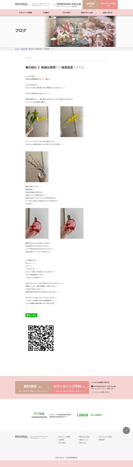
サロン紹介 (66, 12)
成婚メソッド (83, 440)
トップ (17, 49)
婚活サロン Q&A (87, 12)
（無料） (91, 4)
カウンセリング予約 (105, 437)
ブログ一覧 (24, 49)
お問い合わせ (107, 12)
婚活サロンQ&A (84, 437)
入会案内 (46, 12)
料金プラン (83, 442)
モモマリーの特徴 (25, 12)
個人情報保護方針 (72, 457)
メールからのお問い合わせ (101, 392)
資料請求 (102, 440)
